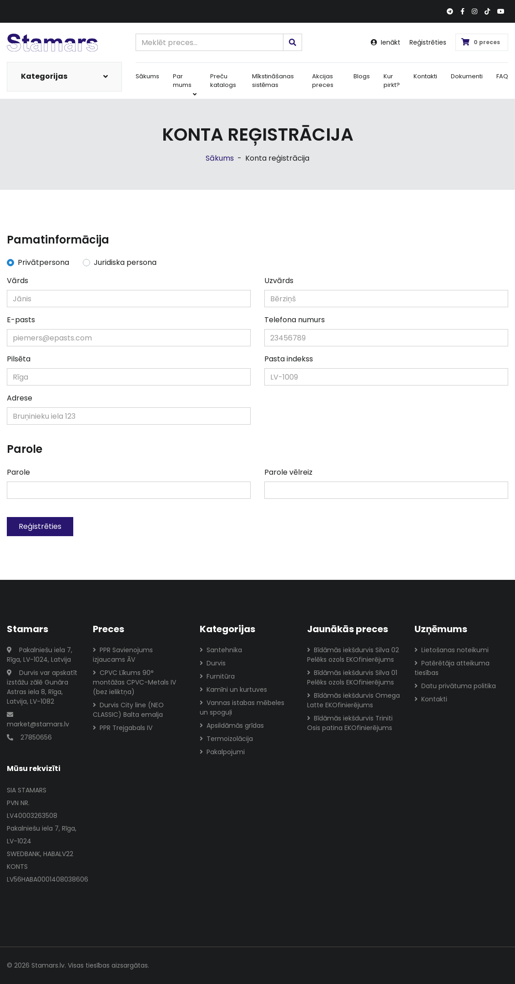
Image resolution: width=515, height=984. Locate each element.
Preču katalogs (223, 81)
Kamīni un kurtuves (233, 689)
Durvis (213, 663)
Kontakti (425, 76)
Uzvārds (278, 280)
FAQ (502, 76)
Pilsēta (18, 359)
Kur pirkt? (392, 81)
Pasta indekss (288, 359)
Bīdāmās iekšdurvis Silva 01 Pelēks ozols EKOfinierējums (352, 677)
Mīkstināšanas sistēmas (273, 81)
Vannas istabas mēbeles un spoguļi (242, 707)
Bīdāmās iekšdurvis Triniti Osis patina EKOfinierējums (350, 723)
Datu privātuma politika (455, 685)
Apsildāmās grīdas (232, 725)
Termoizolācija (226, 738)
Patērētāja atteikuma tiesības (452, 668)
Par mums (185, 84)
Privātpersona (43, 262)
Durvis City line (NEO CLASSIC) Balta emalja (128, 709)
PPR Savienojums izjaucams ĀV (123, 654)
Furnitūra (217, 676)
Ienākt (385, 42)
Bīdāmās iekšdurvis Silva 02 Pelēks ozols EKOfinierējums (353, 654)
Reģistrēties (427, 42)
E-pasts (21, 319)
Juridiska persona (125, 262)
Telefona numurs (294, 319)
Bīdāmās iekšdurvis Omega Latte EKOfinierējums (353, 700)
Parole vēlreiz (288, 472)
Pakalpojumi (222, 751)
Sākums (147, 76)
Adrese (19, 398)
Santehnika (221, 649)
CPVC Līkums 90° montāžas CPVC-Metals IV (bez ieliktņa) (134, 682)
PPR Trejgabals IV (122, 727)
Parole (18, 472)
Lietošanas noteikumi (451, 649)
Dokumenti (467, 76)
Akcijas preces (322, 81)
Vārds (17, 280)
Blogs (361, 76)
